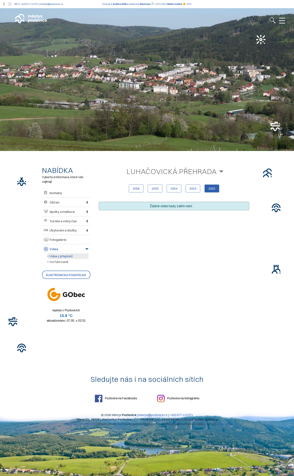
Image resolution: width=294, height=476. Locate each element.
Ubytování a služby (60, 230)
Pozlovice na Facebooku (116, 398)
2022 (211, 188)
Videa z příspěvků (61, 256)
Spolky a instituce (59, 212)
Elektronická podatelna (66, 275)
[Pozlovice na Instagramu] (9, 4)
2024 (174, 188)
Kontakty (53, 193)
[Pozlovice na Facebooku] (4, 4)
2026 (136, 188)
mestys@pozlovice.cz (153, 415)
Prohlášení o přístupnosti (80, 424)
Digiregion (223, 424)
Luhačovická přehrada (172, 171)
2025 (155, 188)
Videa (51, 249)
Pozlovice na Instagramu (178, 398)
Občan (51, 202)
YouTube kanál (59, 262)
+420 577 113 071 (181, 415)
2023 (193, 188)
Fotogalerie (55, 240)
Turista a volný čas (60, 221)
